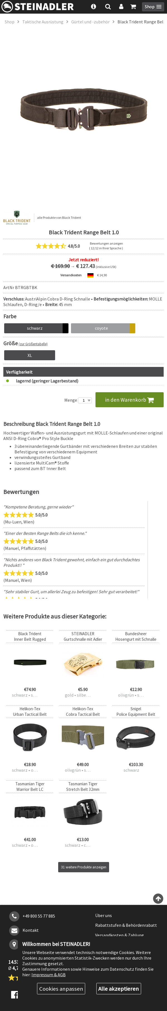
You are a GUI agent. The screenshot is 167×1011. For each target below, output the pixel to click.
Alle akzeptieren (118, 988)
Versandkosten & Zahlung (119, 935)
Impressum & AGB (48, 974)
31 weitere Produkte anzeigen (83, 867)
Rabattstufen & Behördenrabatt (126, 925)
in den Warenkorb (129, 399)
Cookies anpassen (61, 988)
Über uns (103, 915)
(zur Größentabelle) (33, 344)
